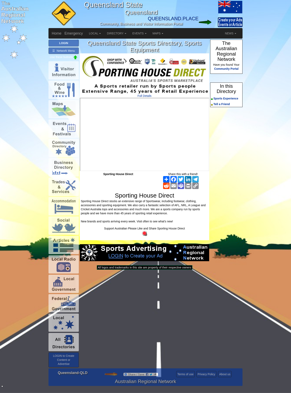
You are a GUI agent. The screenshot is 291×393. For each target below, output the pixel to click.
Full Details (144, 95)
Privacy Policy (206, 374)
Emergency (73, 33)
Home (56, 33)
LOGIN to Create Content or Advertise (63, 360)
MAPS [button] (158, 33)
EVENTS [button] (139, 33)
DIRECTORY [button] (116, 33)
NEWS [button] (230, 33)
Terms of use (185, 374)
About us (224, 374)
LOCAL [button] (95, 33)
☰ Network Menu (63, 50)
